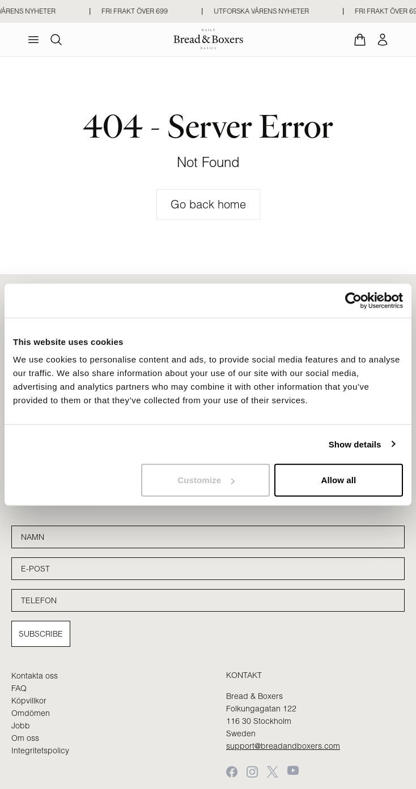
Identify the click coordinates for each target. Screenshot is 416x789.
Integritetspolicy (40, 750)
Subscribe (41, 634)
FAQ (19, 688)
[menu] (33, 39)
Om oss (25, 738)
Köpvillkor (28, 701)
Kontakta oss (34, 676)
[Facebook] (231, 772)
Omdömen (30, 713)
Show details (355, 444)
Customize (206, 480)
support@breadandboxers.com (283, 746)
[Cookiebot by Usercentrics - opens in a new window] (353, 300)
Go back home (208, 204)
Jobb (20, 725)
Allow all (338, 480)
